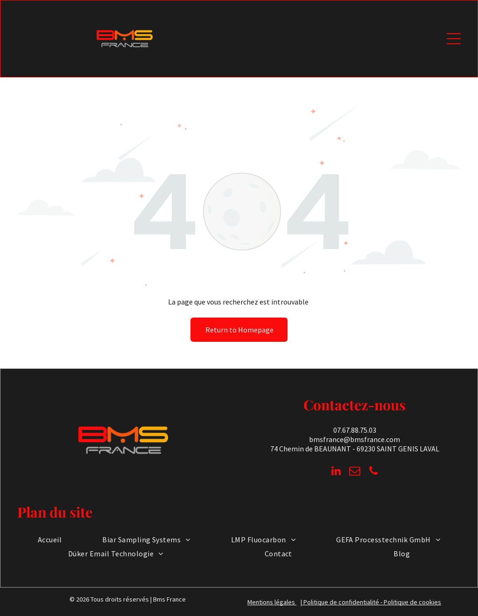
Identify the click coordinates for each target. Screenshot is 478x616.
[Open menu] (454, 39)
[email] (354, 472)
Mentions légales (271, 602)
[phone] (373, 472)
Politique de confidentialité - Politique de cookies (372, 602)
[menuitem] (50, 540)
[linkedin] (336, 472)
